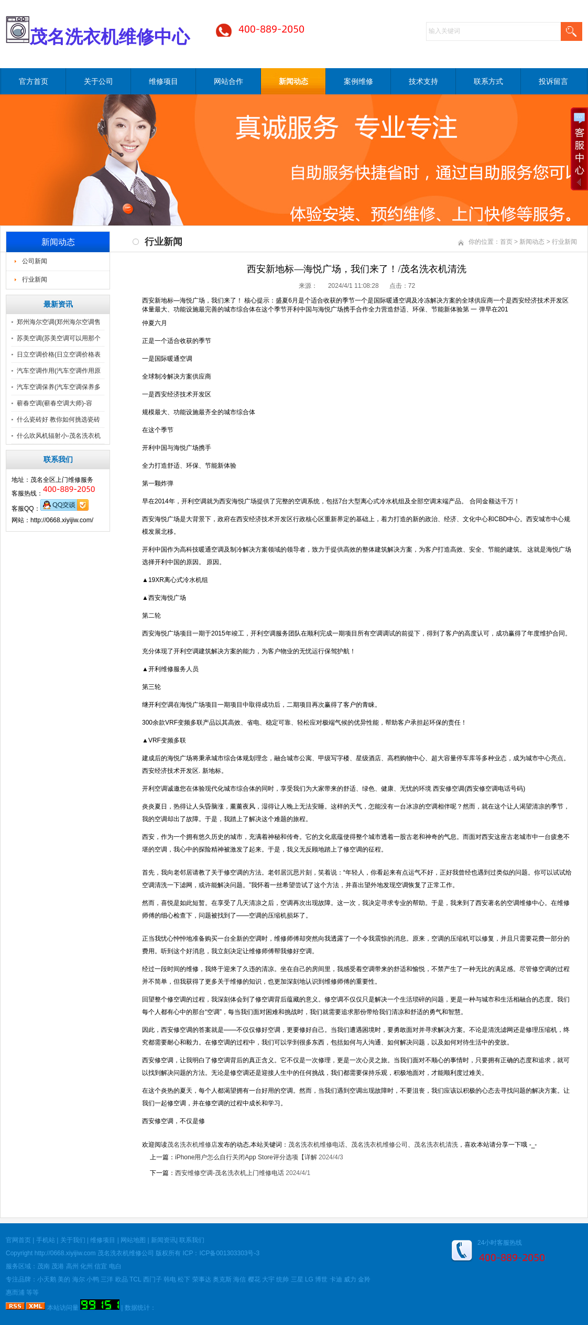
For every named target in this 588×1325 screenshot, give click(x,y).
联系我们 (191, 1240)
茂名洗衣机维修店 (192, 1144)
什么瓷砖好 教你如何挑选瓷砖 (58, 419)
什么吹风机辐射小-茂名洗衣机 (59, 435)
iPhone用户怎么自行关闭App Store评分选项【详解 (246, 1157)
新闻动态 (293, 81)
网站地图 (133, 1240)
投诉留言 (553, 81)
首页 (506, 241)
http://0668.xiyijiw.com (65, 1253)
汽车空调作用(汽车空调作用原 (59, 370)
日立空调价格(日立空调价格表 (59, 354)
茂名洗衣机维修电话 (316, 1144)
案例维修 (358, 81)
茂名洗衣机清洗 (436, 1144)
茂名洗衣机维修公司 (379, 1144)
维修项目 (163, 81)
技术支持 (423, 81)
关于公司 (98, 81)
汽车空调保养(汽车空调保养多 (59, 387)
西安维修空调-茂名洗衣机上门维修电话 (229, 1173)
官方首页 (33, 81)
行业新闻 (34, 279)
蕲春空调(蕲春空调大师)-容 (54, 403)
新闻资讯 (163, 1240)
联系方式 (488, 81)
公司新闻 (34, 261)
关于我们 (72, 1240)
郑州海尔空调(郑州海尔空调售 (59, 322)
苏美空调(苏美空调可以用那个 (59, 338)
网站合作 (228, 81)
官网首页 (18, 1240)
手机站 (45, 1240)
